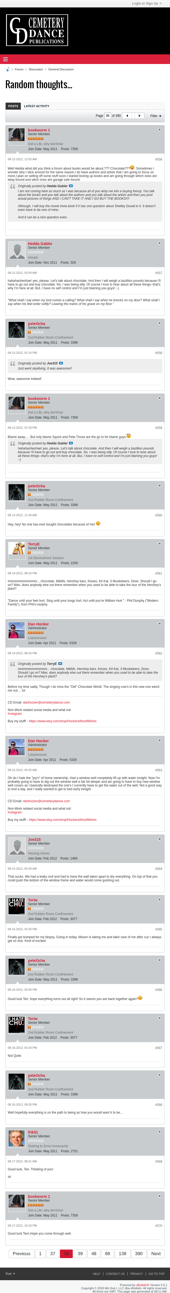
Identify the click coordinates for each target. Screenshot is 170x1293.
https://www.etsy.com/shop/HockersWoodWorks (62, 721)
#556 (158, 159)
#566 (158, 990)
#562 (158, 653)
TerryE (33, 544)
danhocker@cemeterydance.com (46, 702)
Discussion (36, 69)
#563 (158, 770)
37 (52, 1253)
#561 (158, 573)
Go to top (157, 1273)
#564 (158, 869)
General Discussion (61, 69)
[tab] (13, 106)
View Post (71, 185)
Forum (19, 69)
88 (107, 1253)
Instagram (15, 714)
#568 (158, 1105)
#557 (158, 273)
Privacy (136, 1273)
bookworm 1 (39, 130)
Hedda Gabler (40, 244)
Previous (21, 1253)
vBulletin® (142, 1285)
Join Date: (35, 149)
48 (93, 1253)
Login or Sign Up (146, 3)
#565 (158, 929)
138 (122, 1253)
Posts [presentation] (13, 106)
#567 (158, 1048)
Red (10, 1274)
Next (156, 1253)
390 (139, 1253)
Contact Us (115, 1273)
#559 (158, 428)
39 (80, 1253)
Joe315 (34, 839)
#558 (158, 353)
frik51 (33, 1132)
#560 (158, 515)
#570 (158, 1226)
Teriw (33, 900)
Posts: (65, 149)
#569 (158, 1161)
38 (66, 1253)
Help (96, 1273)
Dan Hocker (38, 624)
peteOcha (36, 324)
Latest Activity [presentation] (36, 106)
